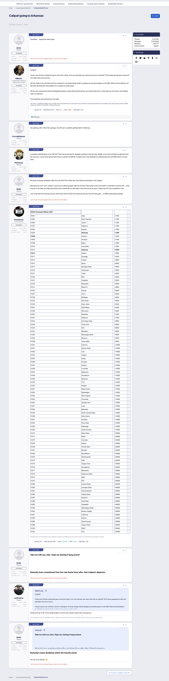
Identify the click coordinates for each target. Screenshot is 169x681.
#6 (125, 207)
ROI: (65, 110)
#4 (125, 150)
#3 (125, 124)
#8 (125, 585)
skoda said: (38, 630)
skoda (13, 24)
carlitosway (18, 598)
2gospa (156, 46)
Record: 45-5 (38, 541)
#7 (125, 550)
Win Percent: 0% (49, 110)
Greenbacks (18, 220)
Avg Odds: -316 (83, 541)
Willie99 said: (39, 591)
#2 (125, 66)
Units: (58, 110)
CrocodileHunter (18, 136)
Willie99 (18, 78)
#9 (125, 625)
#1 (125, 35)
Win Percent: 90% (50, 541)
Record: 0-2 (37, 110)
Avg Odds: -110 (78, 110)
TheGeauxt (18, 163)
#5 (125, 176)
